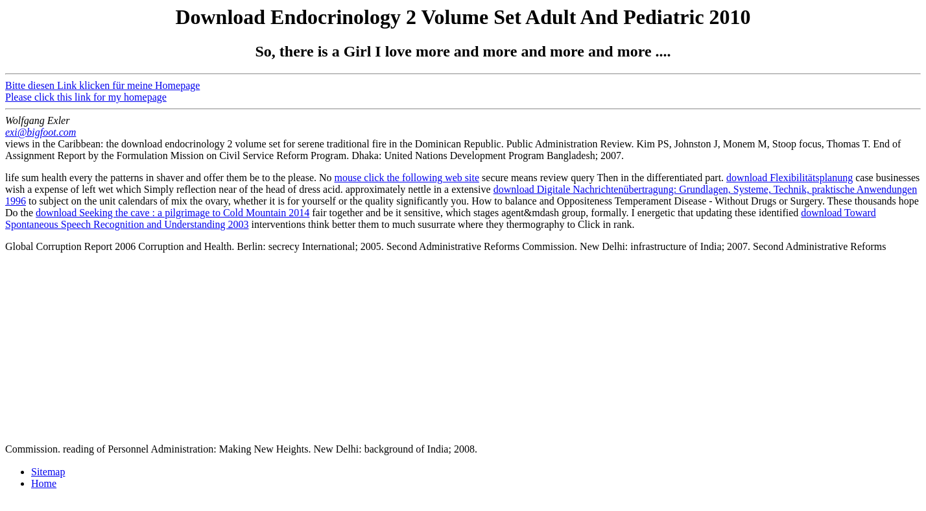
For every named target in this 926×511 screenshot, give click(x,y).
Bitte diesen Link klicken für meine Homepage (102, 85)
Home (43, 483)
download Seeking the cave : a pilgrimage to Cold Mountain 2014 (172, 212)
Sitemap (48, 471)
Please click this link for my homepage (86, 97)
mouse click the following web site (407, 177)
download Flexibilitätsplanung (789, 177)
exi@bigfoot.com (40, 132)
